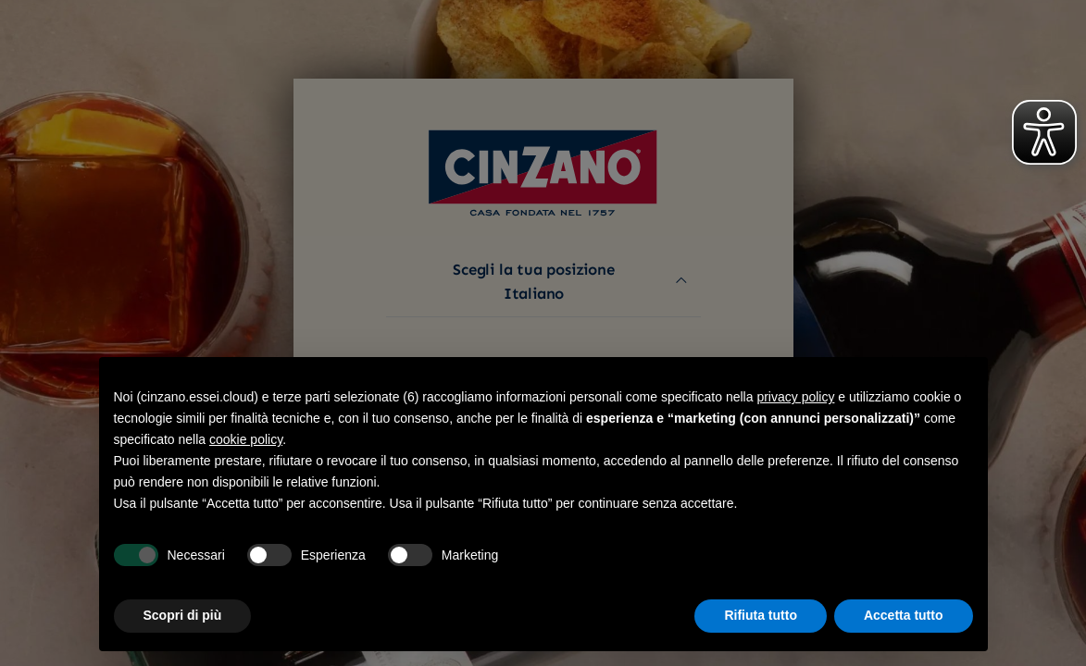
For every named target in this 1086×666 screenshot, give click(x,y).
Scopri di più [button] (183, 615)
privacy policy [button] (795, 396)
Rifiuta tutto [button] (760, 615)
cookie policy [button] (245, 439)
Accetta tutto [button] (903, 615)
